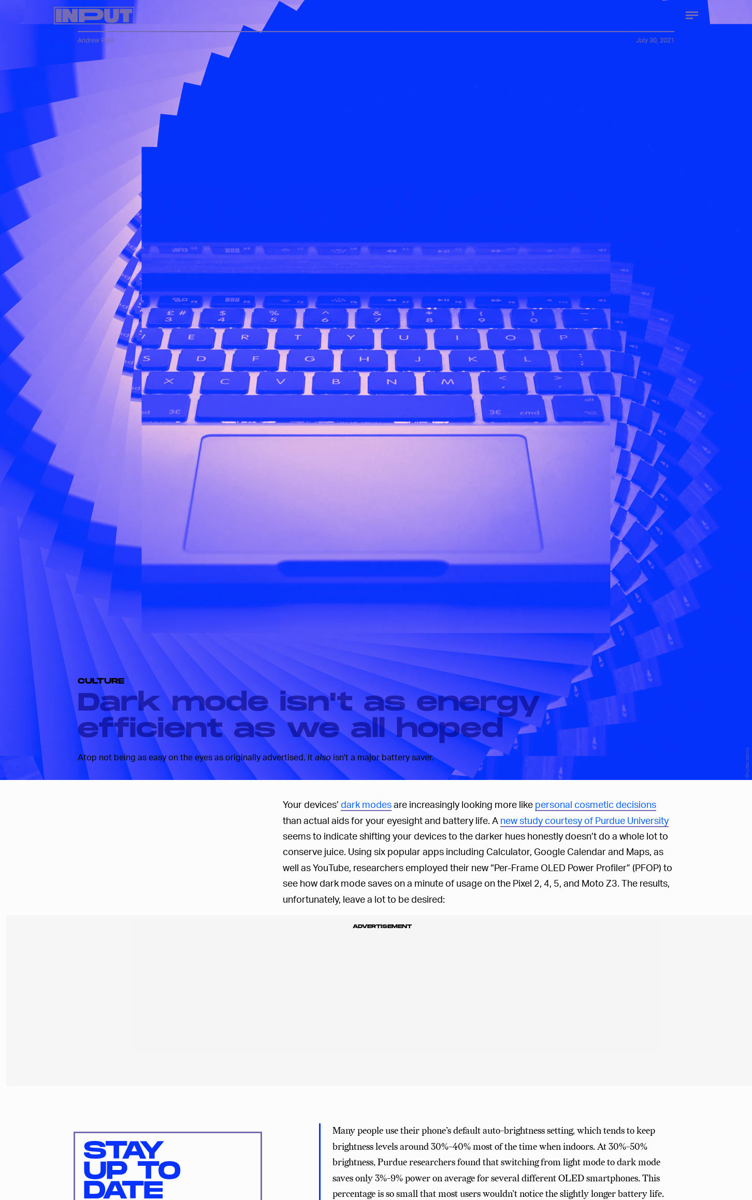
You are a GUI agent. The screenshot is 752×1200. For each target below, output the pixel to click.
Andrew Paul (95, 40)
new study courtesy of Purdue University (584, 820)
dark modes (366, 804)
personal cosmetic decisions (595, 804)
